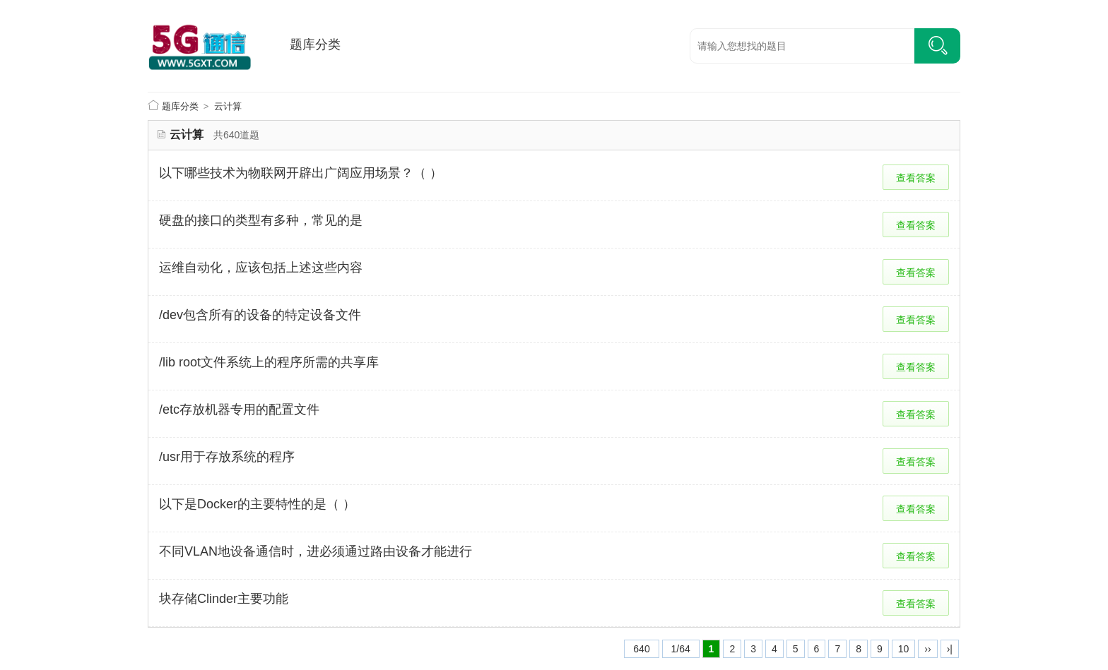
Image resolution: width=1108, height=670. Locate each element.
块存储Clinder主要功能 (223, 599)
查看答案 (916, 178)
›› (927, 648)
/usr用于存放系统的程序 (227, 457)
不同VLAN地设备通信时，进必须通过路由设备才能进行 (315, 551)
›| (950, 648)
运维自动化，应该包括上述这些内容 (261, 268)
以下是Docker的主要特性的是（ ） (257, 504)
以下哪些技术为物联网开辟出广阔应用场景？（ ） (300, 173)
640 (641, 648)
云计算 (228, 106)
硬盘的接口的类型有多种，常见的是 (261, 220)
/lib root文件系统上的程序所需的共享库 (269, 362)
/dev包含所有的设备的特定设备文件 (260, 315)
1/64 (680, 648)
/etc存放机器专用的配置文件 (239, 409)
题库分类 (315, 44)
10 (903, 648)
